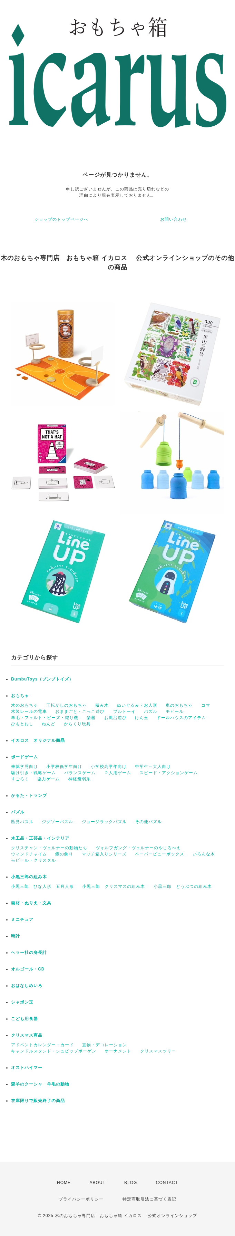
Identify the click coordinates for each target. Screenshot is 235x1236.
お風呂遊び (115, 717)
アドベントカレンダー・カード (42, 1044)
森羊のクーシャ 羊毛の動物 (40, 1084)
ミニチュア (22, 919)
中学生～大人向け (153, 766)
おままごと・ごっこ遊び (80, 711)
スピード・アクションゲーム (168, 772)
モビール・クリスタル (33, 860)
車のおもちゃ (179, 705)
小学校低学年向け (64, 766)
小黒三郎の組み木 (29, 876)
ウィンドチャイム (29, 854)
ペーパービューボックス (159, 854)
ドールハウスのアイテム (181, 717)
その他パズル (148, 821)
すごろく (20, 779)
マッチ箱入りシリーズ (104, 854)
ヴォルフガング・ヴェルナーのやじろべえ (138, 847)
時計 (15, 936)
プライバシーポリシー (81, 1199)
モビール (175, 711)
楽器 (91, 717)
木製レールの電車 (29, 711)
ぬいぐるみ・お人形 (137, 705)
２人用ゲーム (117, 772)
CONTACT (167, 1182)
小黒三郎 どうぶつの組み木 (183, 886)
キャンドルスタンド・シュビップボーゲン (53, 1051)
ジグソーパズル (57, 821)
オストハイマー (26, 1067)
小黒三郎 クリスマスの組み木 (113, 886)
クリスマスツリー (158, 1051)
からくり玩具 (77, 723)
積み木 (102, 705)
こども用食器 (24, 1018)
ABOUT (97, 1182)
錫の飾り (64, 854)
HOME (64, 1182)
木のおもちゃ (24, 705)
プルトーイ (124, 711)
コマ (205, 705)
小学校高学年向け (109, 766)
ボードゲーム (24, 757)
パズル (150, 711)
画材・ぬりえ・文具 (31, 903)
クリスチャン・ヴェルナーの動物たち (49, 847)
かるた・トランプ (29, 795)
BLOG (130, 1182)
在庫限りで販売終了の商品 (38, 1100)
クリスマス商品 (26, 1035)
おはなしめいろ (26, 985)
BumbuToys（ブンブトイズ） (42, 679)
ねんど (48, 723)
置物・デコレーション (104, 1044)
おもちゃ (20, 695)
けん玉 (141, 717)
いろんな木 (204, 854)
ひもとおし (22, 723)
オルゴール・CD (28, 969)
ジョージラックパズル (104, 821)
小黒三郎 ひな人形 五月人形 (42, 886)
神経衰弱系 (79, 779)
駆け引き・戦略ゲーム (33, 772)
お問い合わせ (173, 219)
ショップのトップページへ (61, 219)
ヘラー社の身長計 (29, 952)
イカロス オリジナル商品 (38, 740)
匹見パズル (22, 821)
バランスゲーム (80, 772)
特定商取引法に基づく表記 (149, 1199)
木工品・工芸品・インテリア (40, 838)
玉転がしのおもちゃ (66, 705)
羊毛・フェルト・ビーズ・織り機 (44, 717)
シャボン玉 (22, 1002)
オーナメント (118, 1051)
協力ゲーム (48, 779)
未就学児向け (24, 766)
